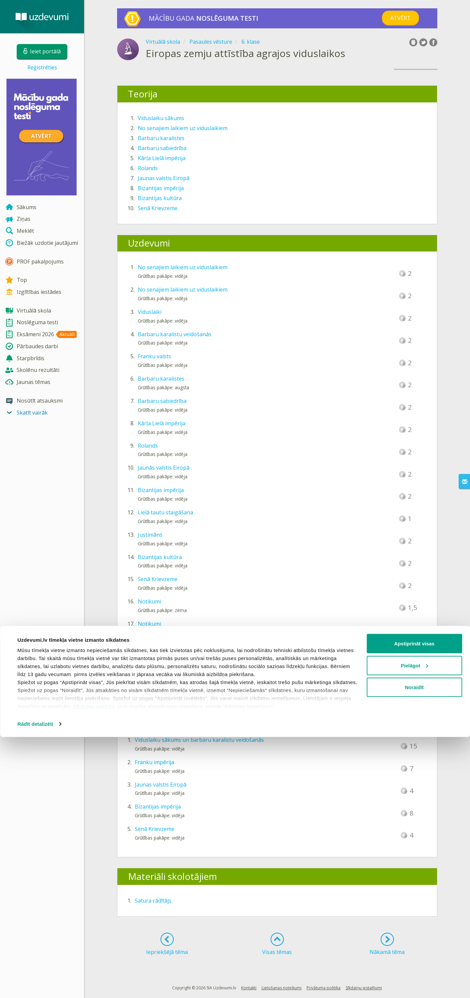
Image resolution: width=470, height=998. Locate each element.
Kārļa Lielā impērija (161, 158)
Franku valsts (154, 356)
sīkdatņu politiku (94, 967)
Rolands (148, 168)
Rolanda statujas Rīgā (165, 668)
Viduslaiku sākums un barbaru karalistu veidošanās (199, 739)
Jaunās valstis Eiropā (163, 467)
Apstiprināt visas (414, 904)
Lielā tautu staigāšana (165, 512)
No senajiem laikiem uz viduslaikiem (182, 128)
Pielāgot (414, 926)
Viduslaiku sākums (161, 118)
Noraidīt (414, 948)
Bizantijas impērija (161, 188)
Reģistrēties (42, 67)
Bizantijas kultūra (160, 198)
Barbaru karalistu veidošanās (174, 334)
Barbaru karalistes (161, 138)
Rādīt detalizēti (35, 985)
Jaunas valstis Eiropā (163, 178)
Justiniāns (150, 534)
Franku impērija (154, 762)
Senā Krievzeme (157, 208)
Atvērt (400, 18)
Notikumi (149, 601)
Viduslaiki (149, 312)
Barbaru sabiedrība (162, 148)
